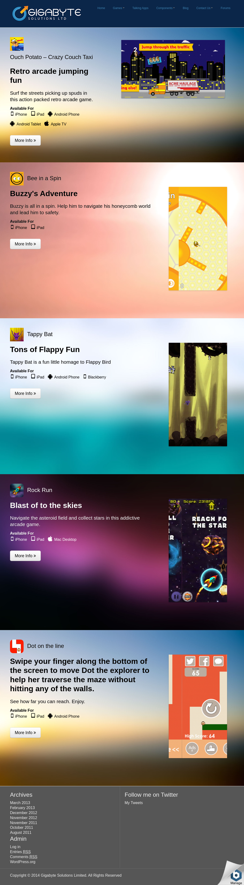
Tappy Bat (40, 334)
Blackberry (97, 377)
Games (119, 8)
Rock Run (39, 490)
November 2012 (23, 818)
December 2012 (23, 813)
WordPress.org (22, 862)
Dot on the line (45, 646)
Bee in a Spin (44, 178)
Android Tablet (28, 124)
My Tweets (134, 803)
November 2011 (23, 823)
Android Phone (67, 114)
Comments (23, 857)
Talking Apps (140, 8)
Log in (15, 847)
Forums (225, 8)
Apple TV (58, 124)
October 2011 (21, 827)
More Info (25, 140)
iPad (40, 114)
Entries (20, 852)
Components (165, 8)
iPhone (21, 114)
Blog (185, 8)
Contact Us (204, 8)
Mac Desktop (65, 539)
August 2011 (20, 832)
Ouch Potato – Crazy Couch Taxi (51, 57)
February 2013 (22, 808)
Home (101, 8)
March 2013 (20, 803)
